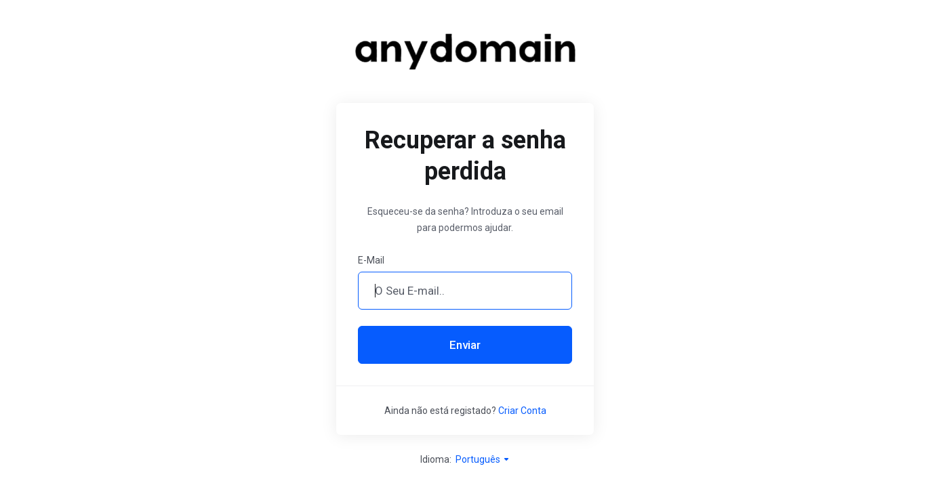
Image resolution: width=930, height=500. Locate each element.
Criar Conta (522, 410)
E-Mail (371, 260)
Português (483, 459)
